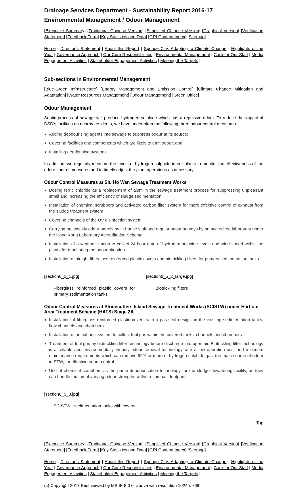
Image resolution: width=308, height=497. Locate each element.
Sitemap (196, 36)
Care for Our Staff (231, 54)
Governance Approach (78, 54)
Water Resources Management (98, 95)
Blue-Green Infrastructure (70, 88)
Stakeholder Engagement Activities (123, 60)
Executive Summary (65, 30)
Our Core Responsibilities (127, 54)
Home (50, 48)
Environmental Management (82, 20)
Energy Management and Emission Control (147, 88)
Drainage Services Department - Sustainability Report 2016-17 (128, 10)
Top (259, 422)
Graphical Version (220, 30)
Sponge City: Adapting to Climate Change (185, 48)
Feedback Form (82, 36)
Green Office (185, 95)
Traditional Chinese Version (115, 30)
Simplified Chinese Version (173, 30)
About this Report (122, 48)
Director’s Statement (80, 48)
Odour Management (150, 95)
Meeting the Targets (179, 60)
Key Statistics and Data (123, 36)
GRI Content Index (167, 36)
